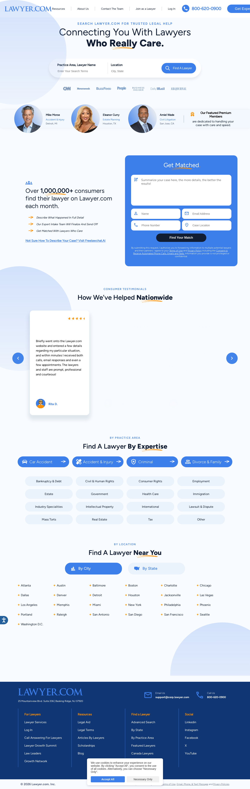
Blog (81, 753)
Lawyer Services (35, 722)
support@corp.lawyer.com (172, 697)
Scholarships (86, 745)
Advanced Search (143, 722)
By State (137, 730)
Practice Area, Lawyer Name (76, 65)
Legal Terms (86, 730)
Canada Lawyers (142, 753)
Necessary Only (143, 779)
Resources (58, 8)
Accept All (107, 779)
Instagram (191, 730)
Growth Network (35, 761)
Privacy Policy (195, 250)
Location (117, 65)
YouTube (191, 753)
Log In (171, 8)
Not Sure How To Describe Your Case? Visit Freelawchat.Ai (65, 240)
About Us (83, 8)
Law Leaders (32, 753)
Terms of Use (176, 250)
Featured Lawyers (143, 745)
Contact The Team (112, 8)
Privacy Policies (221, 784)
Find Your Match (181, 237)
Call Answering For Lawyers (43, 738)
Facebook (191, 738)
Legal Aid (84, 722)
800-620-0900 (206, 8)
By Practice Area (142, 738)
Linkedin (190, 722)
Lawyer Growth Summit (40, 745)
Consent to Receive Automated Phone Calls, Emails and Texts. (180, 252)
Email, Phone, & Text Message (192, 784)
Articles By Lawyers (91, 738)
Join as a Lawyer (146, 8)
